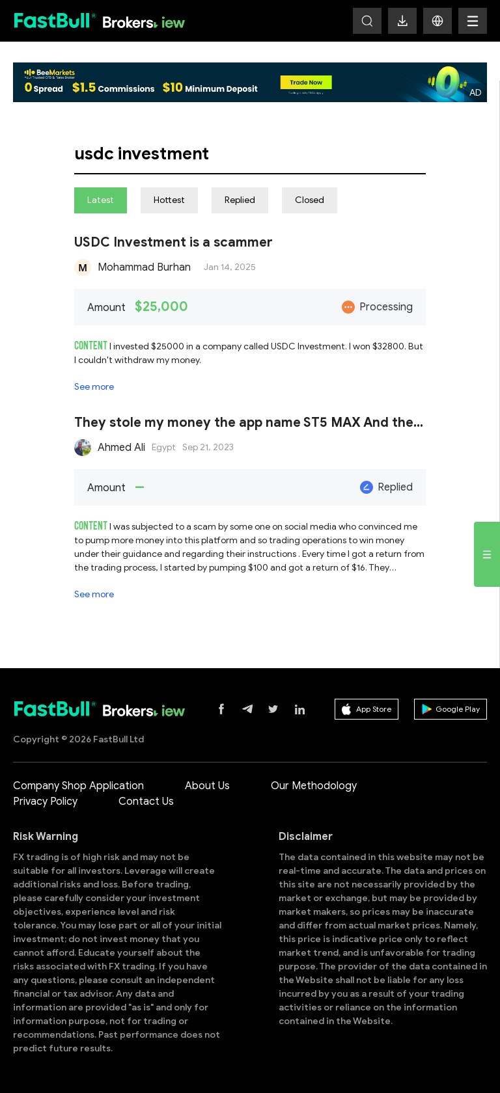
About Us (207, 785)
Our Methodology (314, 785)
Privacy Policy (45, 801)
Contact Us (146, 801)
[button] (437, 21)
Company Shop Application (78, 785)
